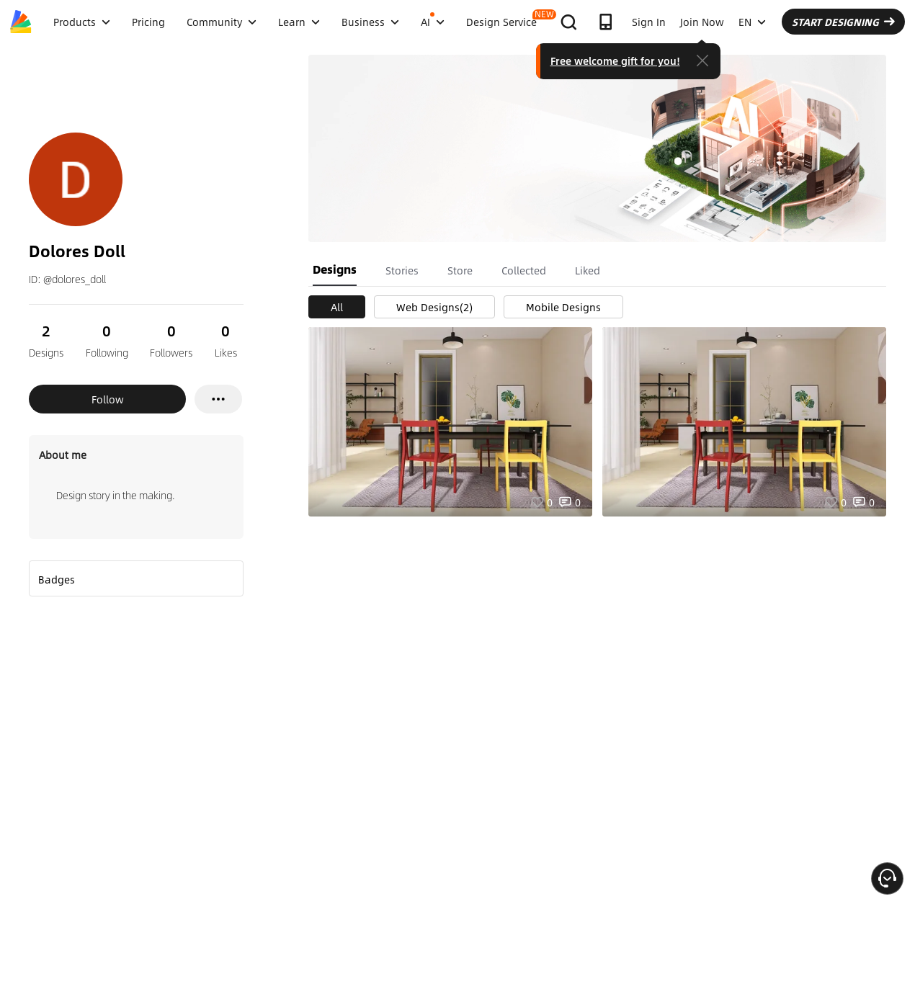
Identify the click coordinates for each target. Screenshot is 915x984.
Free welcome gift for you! (615, 60)
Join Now (702, 22)
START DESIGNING (843, 22)
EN (752, 22)
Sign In (649, 22)
